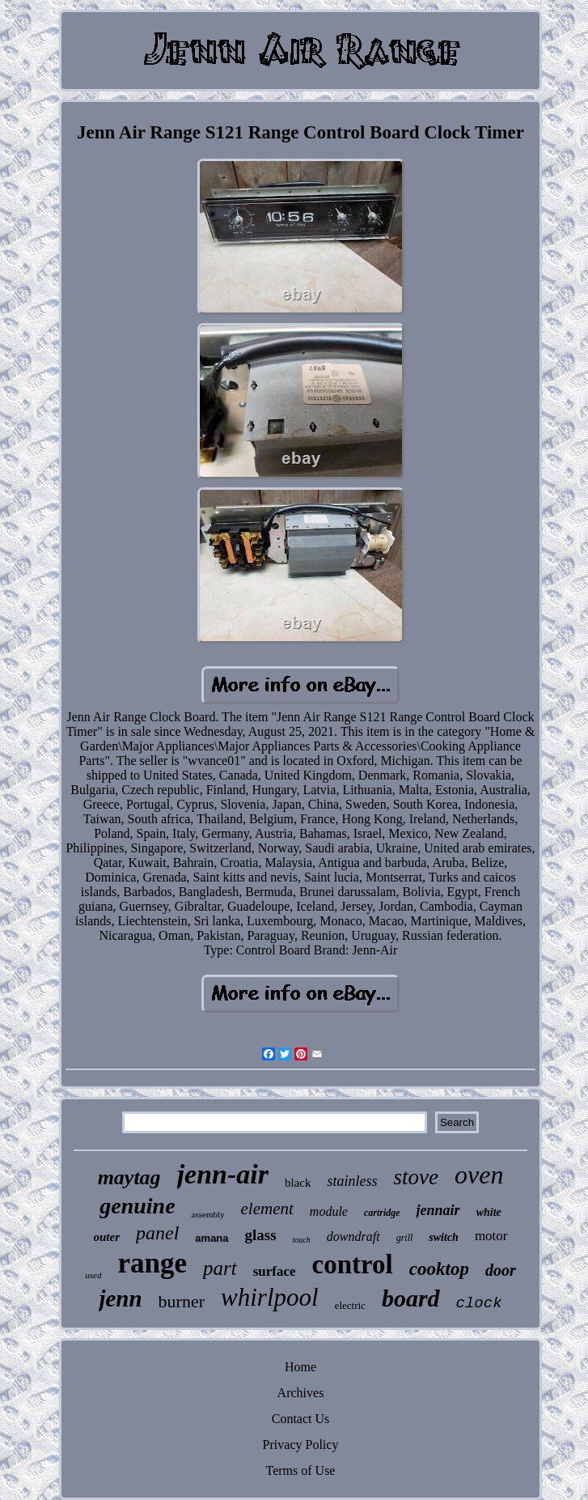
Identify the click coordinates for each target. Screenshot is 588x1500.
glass (261, 1234)
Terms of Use (301, 1470)
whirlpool (270, 1297)
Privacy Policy (301, 1444)
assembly (208, 1214)
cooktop (439, 1269)
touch (302, 1239)
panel (157, 1232)
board (411, 1298)
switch (444, 1237)
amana (211, 1238)
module (329, 1211)
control (352, 1264)
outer (107, 1236)
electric (350, 1305)
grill (404, 1237)
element (267, 1208)
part (220, 1268)
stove (415, 1177)
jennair (438, 1210)
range (152, 1263)
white (488, 1212)
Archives (300, 1393)
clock (479, 1303)
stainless (352, 1181)
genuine (137, 1205)
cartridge (382, 1212)
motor (491, 1235)
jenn (120, 1298)
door (500, 1270)
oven (479, 1174)
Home (300, 1367)
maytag (129, 1177)
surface (274, 1271)
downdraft (353, 1236)
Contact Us (301, 1419)
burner (182, 1301)
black (298, 1182)
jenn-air (223, 1174)
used (93, 1275)
